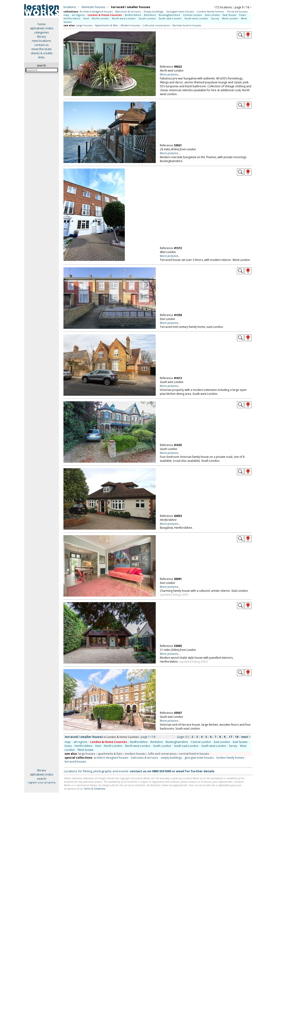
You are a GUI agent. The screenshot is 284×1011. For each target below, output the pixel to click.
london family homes (230, 758)
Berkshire (150, 15)
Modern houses (130, 25)
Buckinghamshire (169, 15)
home (42, 24)
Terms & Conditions (94, 788)
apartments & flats (110, 754)
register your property (42, 782)
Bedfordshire (133, 15)
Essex (242, 15)
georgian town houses (199, 758)
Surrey (215, 18)
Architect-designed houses (96, 11)
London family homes (210, 11)
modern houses (135, 754)
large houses (86, 754)
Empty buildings (153, 11)
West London (230, 18)
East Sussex (229, 15)
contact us (41, 45)
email (180, 771)
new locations (41, 41)
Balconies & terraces (128, 11)
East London (212, 15)
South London (147, 18)
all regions (78, 15)
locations (69, 7)
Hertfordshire (72, 18)
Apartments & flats (106, 25)
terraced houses (75, 762)
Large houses (84, 25)
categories (41, 32)
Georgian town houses (180, 11)
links (41, 57)
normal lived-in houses (194, 754)
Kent (86, 18)
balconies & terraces (144, 758)
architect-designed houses (111, 758)
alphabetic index (41, 28)
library (41, 36)
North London (100, 18)
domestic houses (93, 7)
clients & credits (42, 53)
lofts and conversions (162, 754)
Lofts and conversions (156, 25)
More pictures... (170, 74)
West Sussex (85, 750)
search (41, 778)
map (66, 15)
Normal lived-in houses (187, 25)
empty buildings (171, 758)
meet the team (41, 49)
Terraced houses (237, 11)
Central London (192, 15)
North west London (124, 18)
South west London (196, 18)
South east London (170, 18)
